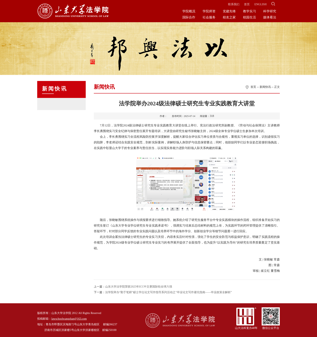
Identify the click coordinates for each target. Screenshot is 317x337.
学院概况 (188, 11)
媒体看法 (269, 17)
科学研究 (269, 11)
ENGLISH (261, 4)
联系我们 (233, 4)
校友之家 (229, 17)
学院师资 (209, 11)
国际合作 (188, 17)
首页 (247, 4)
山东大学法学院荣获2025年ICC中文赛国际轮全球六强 (138, 286)
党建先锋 (229, 11)
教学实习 (249, 11)
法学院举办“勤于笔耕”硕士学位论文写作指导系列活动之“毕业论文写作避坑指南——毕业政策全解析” (168, 292)
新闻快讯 (265, 86)
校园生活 (249, 17)
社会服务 (209, 17)
